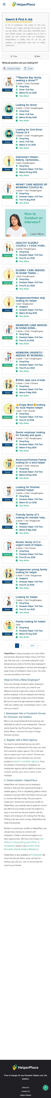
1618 (32, 630)
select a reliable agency (26, 746)
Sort (37, 56)
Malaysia (33, 833)
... (26, 630)
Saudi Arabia (21, 833)
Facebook (36, 839)
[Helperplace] (3, 3)
